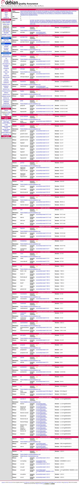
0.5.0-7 (47, 248)
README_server (6, 34)
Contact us (6, 17)
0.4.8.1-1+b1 (49, 96)
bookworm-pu (6, 89)
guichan (36, 21)
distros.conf (6, 29)
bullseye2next (6, 99)
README (6, 32)
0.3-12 (47, 318)
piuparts (3, 482)
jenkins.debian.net (6, 132)
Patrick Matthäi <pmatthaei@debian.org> (30, 30)
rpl (69, 22)
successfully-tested (40, 32)
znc (34, 24)
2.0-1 (47, 362)
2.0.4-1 (47, 381)
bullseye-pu (6, 98)
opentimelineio (43, 22)
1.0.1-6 (47, 42)
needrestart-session (35, 22)
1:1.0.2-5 (48, 61)
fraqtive (64, 20)
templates (7, 22)
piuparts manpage (6, 36)
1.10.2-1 (48, 457)
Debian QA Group (6, 120)
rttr (71, 22)
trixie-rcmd (6, 75)
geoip (67, 20)
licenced (10, 482)
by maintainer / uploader (6, 46)
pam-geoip (50, 22)
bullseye (6, 92)
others (60, 482)
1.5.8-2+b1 (48, 372)
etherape (53, 20)
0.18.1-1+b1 (49, 327)
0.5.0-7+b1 (48, 245)
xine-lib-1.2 (74, 22)
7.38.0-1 (48, 271)
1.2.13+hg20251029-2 (41, 405)
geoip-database (73, 20)
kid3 (47, 21)
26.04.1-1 (48, 201)
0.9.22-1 (48, 73)
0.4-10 (47, 298)
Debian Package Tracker (6, 127)
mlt (63, 21)
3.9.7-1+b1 (48, 214)
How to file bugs (6, 21)
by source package (6, 49)
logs (9, 31)
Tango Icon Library (39, 483)
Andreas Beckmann (45, 482)
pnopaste (55, 22)
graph (7, 51)
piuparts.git (66, 482)
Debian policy (6, 24)
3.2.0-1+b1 (48, 233)
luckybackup (56, 21)
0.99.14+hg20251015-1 (42, 444)
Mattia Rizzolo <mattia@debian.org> (29, 456)
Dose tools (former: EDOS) (6, 122)
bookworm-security (6, 87)
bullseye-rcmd (6, 94)
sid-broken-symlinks (6, 66)
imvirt (40, 21)
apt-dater (32, 20)
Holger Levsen (54, 482)
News (6, 14)
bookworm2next (6, 91)
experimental (6, 54)
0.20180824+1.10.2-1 (41, 462)
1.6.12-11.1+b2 (49, 105)
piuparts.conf (6, 28)
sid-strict (6, 60)
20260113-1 (49, 121)
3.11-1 (47, 308)
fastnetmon (59, 20)
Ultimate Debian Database (6, 130)
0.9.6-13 (48, 186)
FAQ (6, 16)
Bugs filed (6, 40)
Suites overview (6, 41)
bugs (9, 112)
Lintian (6, 124)
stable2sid (6, 101)
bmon (43, 20)
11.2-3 (47, 130)
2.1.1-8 (47, 340)
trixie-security (6, 77)
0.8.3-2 (47, 167)
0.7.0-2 (47, 258)
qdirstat (60, 22)
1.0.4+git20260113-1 (41, 33)
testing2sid (6, 68)
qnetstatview (65, 22)
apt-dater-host (38, 20)
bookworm (6, 82)
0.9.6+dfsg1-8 (49, 391)
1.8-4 (47, 349)
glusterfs (32, 21)
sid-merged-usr (6, 63)
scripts (4, 31)
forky (6, 70)
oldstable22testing (6, 106)
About (6, 12)
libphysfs (51, 21)
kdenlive (44, 21)
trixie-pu (6, 79)
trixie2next (6, 80)
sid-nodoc (8, 43)
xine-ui (31, 24)
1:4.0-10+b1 (49, 51)
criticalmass (48, 20)
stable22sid (6, 103)
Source (6, 110)
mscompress (68, 21)
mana (61, 21)
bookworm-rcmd (6, 84)
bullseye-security (6, 96)
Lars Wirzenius (27, 482)
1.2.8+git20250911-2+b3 (42, 87)
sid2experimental (6, 56)
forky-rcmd (6, 72)
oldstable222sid (6, 105)
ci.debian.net (6, 134)
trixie (6, 73)
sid (6, 58)
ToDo (6, 115)
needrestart (74, 21)
